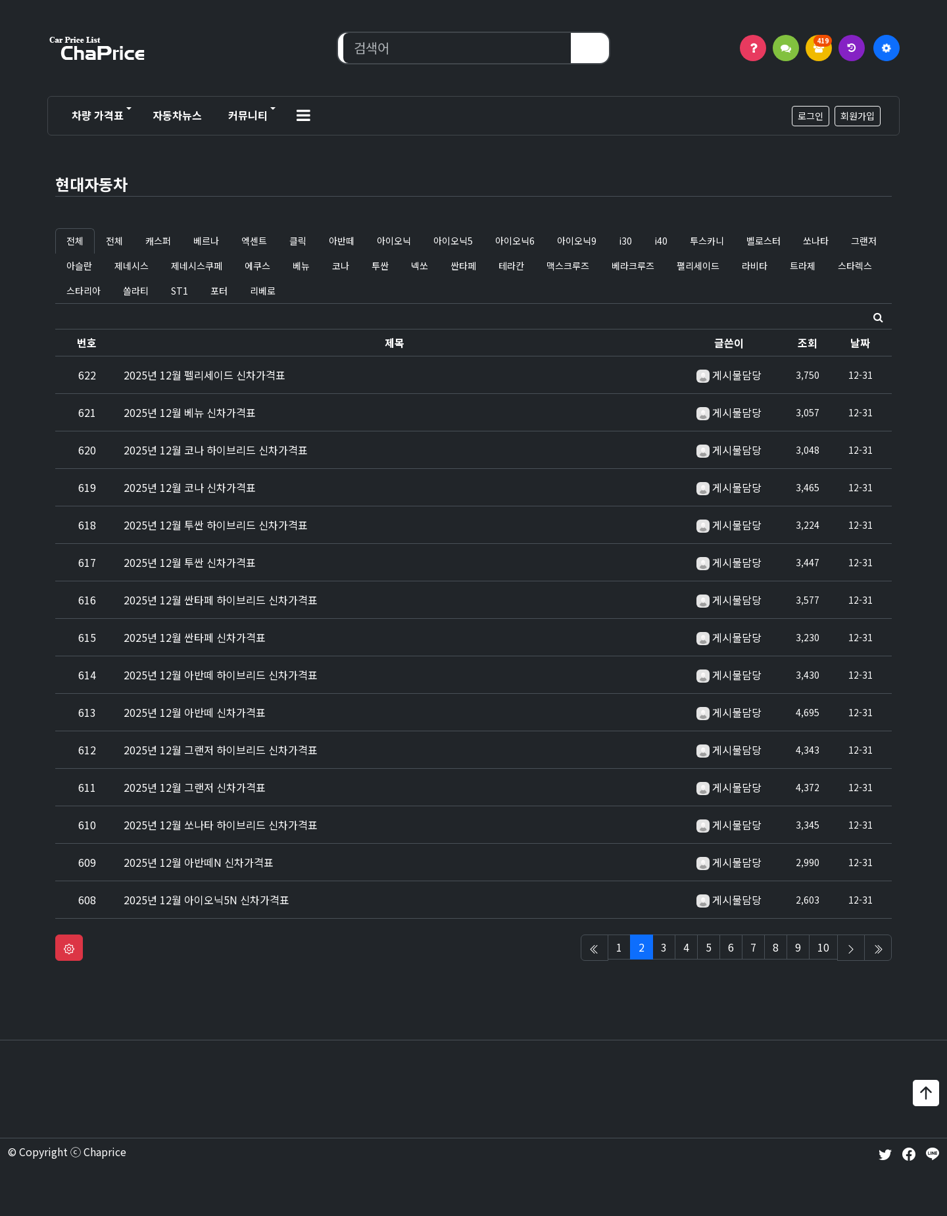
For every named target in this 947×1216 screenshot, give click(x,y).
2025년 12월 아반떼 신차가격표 (195, 712)
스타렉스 (855, 265)
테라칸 (511, 265)
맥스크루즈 (567, 265)
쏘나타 (816, 240)
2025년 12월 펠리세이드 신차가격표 (204, 375)
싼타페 (463, 265)
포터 (219, 290)
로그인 (810, 115)
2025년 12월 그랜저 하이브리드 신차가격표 (221, 750)
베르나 (206, 240)
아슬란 (79, 265)
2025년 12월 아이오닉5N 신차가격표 (206, 900)
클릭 (297, 240)
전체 (75, 240)
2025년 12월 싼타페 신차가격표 (195, 637)
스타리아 (83, 290)
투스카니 (707, 240)
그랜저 (864, 240)
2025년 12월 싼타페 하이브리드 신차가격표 (221, 600)
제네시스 (131, 265)
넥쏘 (419, 265)
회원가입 (857, 115)
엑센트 (254, 240)
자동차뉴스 (177, 115)
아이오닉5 (453, 240)
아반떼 (341, 240)
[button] (303, 116)
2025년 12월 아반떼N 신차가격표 (199, 862)
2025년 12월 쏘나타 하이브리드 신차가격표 (221, 825)
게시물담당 (737, 375)
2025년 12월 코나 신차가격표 (190, 487)
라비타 (754, 265)
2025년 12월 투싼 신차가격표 (190, 562)
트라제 (802, 265)
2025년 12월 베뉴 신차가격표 (190, 412)
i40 (661, 240)
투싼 (380, 265)
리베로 (263, 290)
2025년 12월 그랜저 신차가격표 (195, 787)
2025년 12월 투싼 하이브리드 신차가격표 (216, 525)
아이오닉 (394, 240)
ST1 (179, 290)
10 (823, 947)
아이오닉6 (515, 240)
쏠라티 (136, 290)
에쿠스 (257, 265)
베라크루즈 (633, 265)
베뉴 (301, 265)
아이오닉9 (576, 240)
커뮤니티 (248, 115)
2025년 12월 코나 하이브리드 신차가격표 (216, 450)
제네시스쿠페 (196, 265)
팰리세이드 (698, 265)
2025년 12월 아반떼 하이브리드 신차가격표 (221, 675)
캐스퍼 (158, 240)
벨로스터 (763, 240)
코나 (340, 265)
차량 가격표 (98, 115)
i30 (625, 240)
